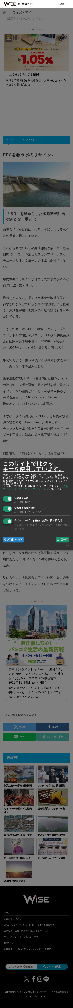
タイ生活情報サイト (26, 4)
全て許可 (62, 539)
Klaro (66, 546)
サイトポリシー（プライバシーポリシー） (35, 487)
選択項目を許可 (13, 539)
